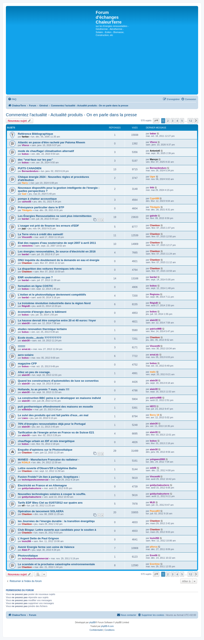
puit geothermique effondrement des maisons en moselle (55, 406)
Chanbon (155, 225)
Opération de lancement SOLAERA (41, 511)
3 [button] (172, 121)
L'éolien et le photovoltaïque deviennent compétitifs (52, 294)
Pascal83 (155, 511)
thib (152, 187)
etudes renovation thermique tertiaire (42, 329)
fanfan (25, 136)
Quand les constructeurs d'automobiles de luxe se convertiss (58, 380)
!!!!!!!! (21, 346)
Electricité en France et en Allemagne (42, 485)
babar (153, 133)
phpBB (92, 622)
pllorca (153, 546)
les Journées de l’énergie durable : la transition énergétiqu (56, 521)
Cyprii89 (154, 198)
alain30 (26, 323)
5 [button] (182, 121)
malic (153, 372)
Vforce (25, 145)
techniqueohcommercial (35, 479)
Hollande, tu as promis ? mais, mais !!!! (43, 389)
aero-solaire (26, 354)
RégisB (26, 306)
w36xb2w (27, 409)
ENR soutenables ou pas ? (35, 277)
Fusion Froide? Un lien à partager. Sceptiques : (49, 476)
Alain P (26, 550)
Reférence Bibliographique (35, 133)
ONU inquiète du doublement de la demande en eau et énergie (58, 260)
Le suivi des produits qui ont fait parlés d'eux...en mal (53, 415)
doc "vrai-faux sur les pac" (35, 159)
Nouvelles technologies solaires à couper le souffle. (52, 494)
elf (23, 505)
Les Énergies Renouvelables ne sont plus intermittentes (55, 216)
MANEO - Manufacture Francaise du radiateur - (48, 459)
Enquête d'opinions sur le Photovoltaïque (45, 449)
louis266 (26, 541)
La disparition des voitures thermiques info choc (50, 268)
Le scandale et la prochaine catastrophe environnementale (56, 564)
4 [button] (177, 121)
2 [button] (168, 121)
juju (24, 228)
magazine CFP (27, 363)
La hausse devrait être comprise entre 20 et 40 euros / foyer (57, 320)
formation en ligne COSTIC (35, 286)
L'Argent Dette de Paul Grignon (38, 538)
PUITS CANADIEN (29, 168)
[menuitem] (12, 99)
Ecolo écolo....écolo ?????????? (39, 337)
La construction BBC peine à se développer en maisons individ (59, 398)
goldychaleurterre (31, 488)
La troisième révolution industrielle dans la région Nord (54, 303)
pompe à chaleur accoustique (37, 198)
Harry (25, 183)
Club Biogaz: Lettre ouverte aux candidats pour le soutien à (57, 529)
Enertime (155, 564)
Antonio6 (155, 150)
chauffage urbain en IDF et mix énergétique (46, 441)
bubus (25, 154)
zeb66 (153, 468)
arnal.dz (26, 349)
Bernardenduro (30, 171)
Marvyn (154, 159)
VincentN (27, 237)
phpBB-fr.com (107, 626)
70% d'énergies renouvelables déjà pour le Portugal (52, 423)
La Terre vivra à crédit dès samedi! (40, 234)
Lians (25, 418)
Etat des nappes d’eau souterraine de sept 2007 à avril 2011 (57, 242)
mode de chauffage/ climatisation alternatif (46, 151)
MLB (152, 502)
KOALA (26, 462)
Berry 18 (154, 415)
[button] (156, 120)
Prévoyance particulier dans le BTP (41, 207)
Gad (24, 194)
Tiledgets (27, 210)
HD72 (153, 406)
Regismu (155, 294)
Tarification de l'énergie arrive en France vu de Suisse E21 (56, 432)
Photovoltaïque (28, 555)
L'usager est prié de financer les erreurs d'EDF (48, 225)
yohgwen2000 (157, 459)
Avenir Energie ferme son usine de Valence (46, 547)
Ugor (152, 176)
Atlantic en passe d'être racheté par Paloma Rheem (51, 142)
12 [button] (190, 121)
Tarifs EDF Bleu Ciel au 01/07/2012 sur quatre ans (50, 502)
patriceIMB (156, 328)
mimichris (27, 245)
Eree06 (153, 555)
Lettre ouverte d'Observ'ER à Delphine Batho (47, 468)
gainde (153, 215)
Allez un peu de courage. (34, 372)
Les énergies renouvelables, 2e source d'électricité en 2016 (56, 251)
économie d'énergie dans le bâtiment (42, 311)
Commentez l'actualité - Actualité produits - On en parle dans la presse (71, 114)
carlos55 (26, 201)
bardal (25, 219)
